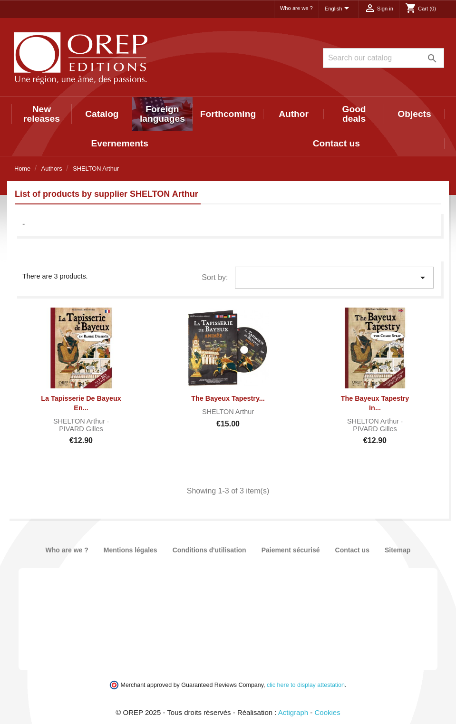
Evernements (119, 143)
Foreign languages (162, 114)
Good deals (354, 114)
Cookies (327, 712)
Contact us (336, 143)
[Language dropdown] (338, 9)
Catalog (101, 114)
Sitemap (397, 550)
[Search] (383, 58)
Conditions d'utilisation (209, 550)
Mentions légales (130, 550)
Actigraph (293, 712)
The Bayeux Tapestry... (228, 398)
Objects (414, 114)
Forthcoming (228, 114)
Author (294, 114)
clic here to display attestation (306, 685)
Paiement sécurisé (291, 550)
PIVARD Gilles (81, 429)
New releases (41, 114)
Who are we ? (296, 8)
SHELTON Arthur (80, 421)
